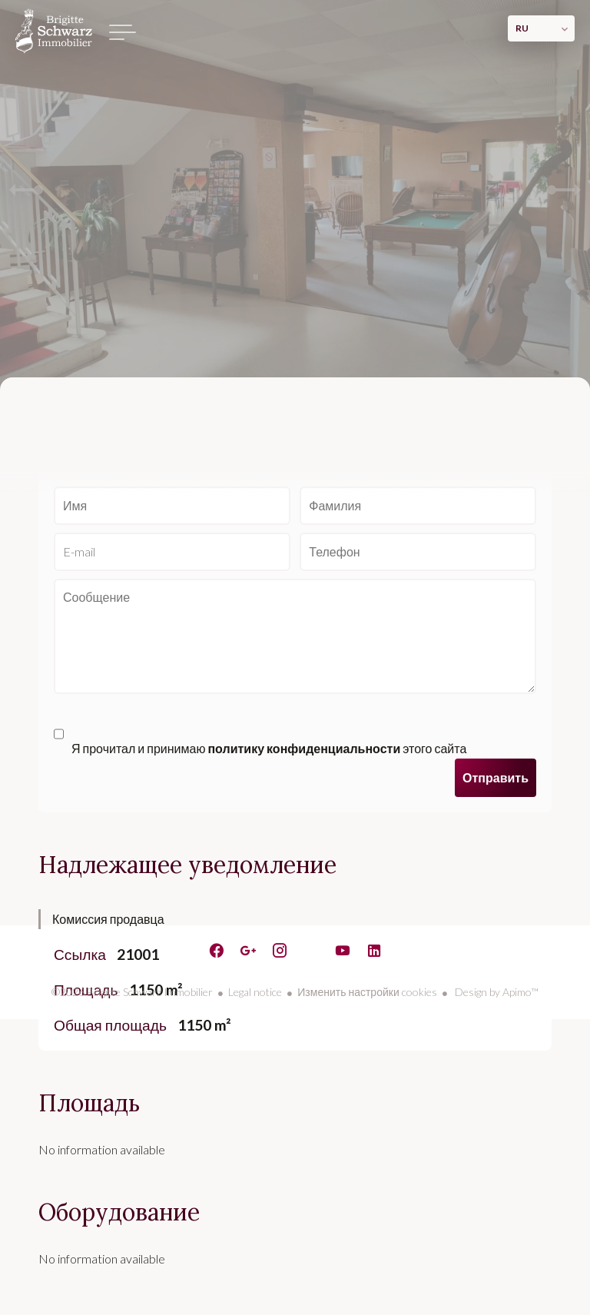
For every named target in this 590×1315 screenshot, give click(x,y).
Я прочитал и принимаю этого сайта (268, 748)
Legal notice (255, 991)
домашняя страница (53, 31)
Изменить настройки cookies (366, 991)
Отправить (495, 777)
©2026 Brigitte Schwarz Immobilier (132, 991)
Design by (495, 991)
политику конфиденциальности (303, 748)
